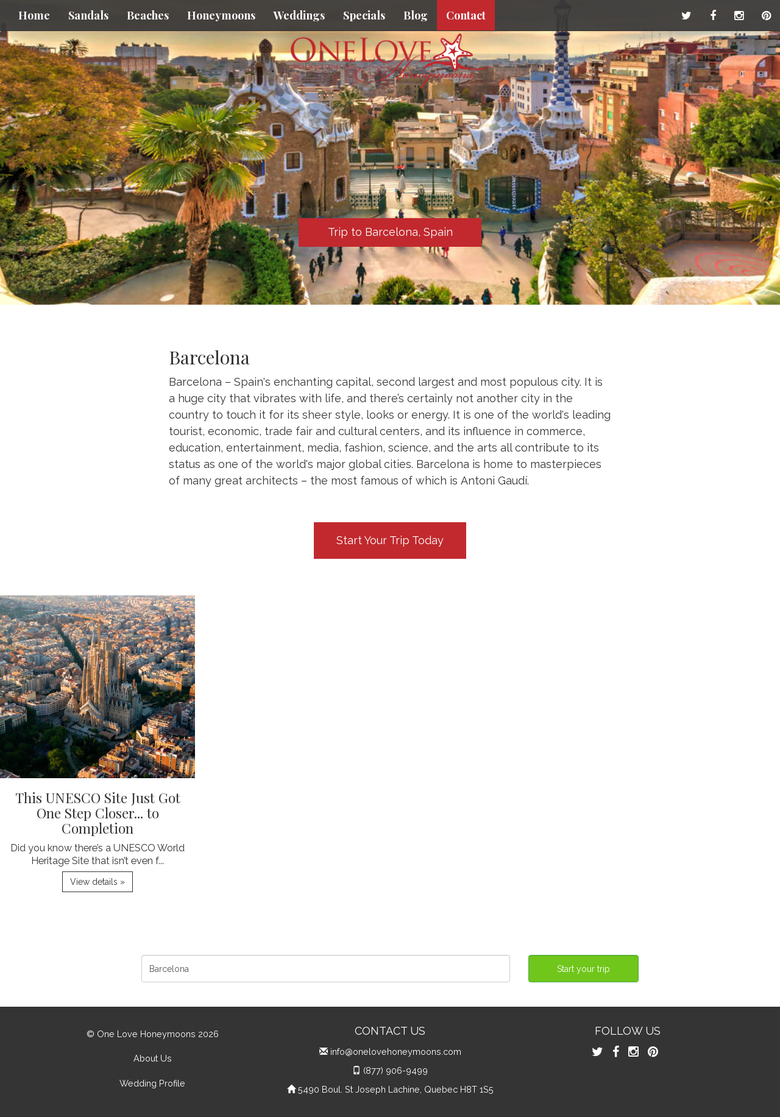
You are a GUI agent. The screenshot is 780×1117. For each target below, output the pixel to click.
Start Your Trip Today (390, 540)
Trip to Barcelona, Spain (390, 231)
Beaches (148, 15)
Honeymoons (221, 15)
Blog (415, 15)
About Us (152, 1058)
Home (34, 15)
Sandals (88, 15)
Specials (364, 15)
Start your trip (583, 969)
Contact (466, 15)
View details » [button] (97, 882)
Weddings (299, 15)
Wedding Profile (152, 1083)
